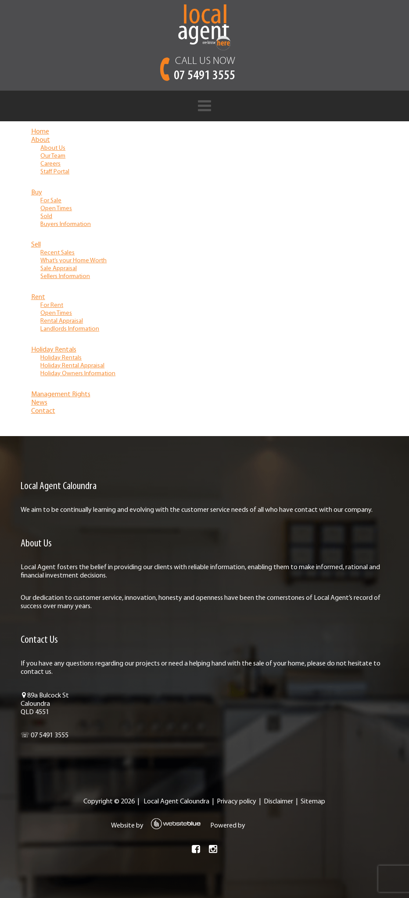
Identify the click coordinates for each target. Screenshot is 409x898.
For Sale (50, 200)
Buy (36, 192)
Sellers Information (65, 276)
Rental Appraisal (61, 321)
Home (40, 131)
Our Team (52, 156)
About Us (52, 148)
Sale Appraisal (58, 268)
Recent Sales (57, 253)
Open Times (56, 208)
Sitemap (313, 801)
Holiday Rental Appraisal (72, 366)
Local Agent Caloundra (176, 801)
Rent (38, 297)
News (39, 402)
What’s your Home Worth (73, 260)
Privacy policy (236, 801)
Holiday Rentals (53, 349)
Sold (46, 216)
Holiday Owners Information (77, 373)
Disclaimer (278, 801)
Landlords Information (69, 329)
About (40, 140)
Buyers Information (65, 224)
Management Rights (60, 394)
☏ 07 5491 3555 (44, 735)
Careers (50, 164)
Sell (36, 244)
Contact (43, 411)
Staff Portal (54, 172)
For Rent (51, 305)
